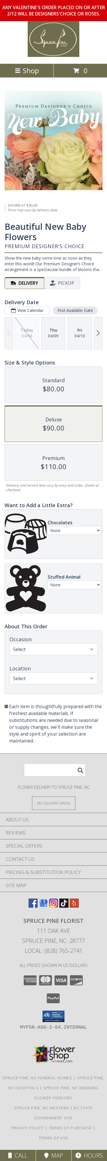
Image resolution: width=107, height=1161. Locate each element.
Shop (27, 70)
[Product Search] (55, 770)
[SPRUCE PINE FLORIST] (54, 55)
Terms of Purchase (70, 1127)
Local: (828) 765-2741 (53, 951)
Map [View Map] (53, 1155)
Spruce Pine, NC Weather (41, 1107)
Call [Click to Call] (17, 1155)
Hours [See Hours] (89, 1155)
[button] (53, 1016)
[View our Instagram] (53, 906)
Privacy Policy (27, 1127)
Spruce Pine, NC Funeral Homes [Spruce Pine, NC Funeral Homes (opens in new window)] (37, 1077)
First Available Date (75, 310)
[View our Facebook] (33, 906)
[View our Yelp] (74, 906)
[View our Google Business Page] (43, 906)
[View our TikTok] (63, 906)
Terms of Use (53, 1137)
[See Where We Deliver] (53, 803)
